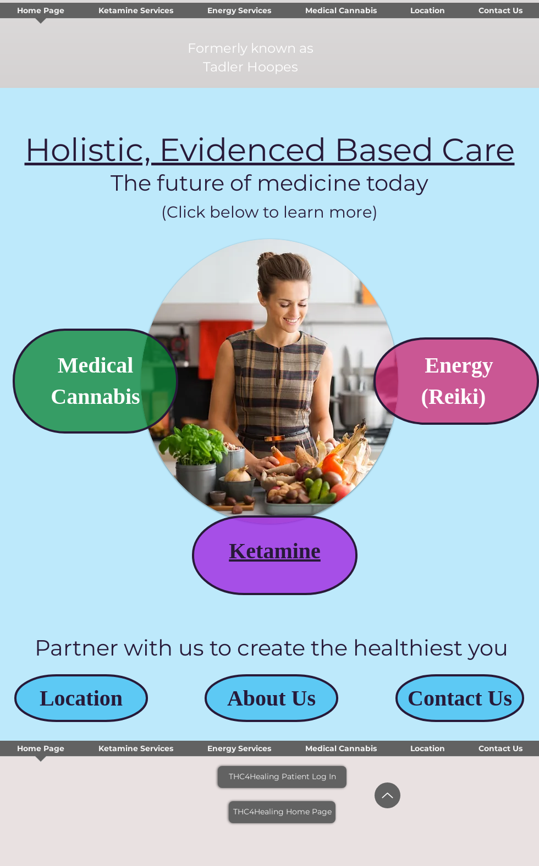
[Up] (387, 795)
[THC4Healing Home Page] (282, 812)
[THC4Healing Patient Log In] (282, 777)
